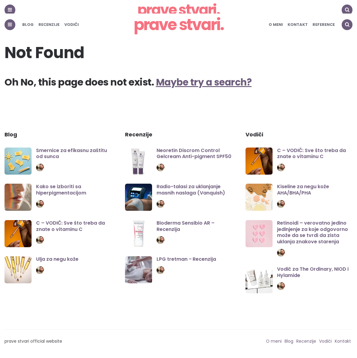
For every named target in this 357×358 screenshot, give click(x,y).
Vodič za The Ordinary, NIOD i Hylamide (313, 272)
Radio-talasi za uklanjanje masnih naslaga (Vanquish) (191, 189)
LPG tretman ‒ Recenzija (186, 259)
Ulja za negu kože (57, 259)
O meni (276, 24)
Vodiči (71, 24)
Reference (324, 24)
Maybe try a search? (205, 82)
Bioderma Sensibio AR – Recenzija (186, 226)
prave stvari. (179, 25)
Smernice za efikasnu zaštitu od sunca (71, 153)
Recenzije (49, 24)
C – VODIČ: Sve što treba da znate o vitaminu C (70, 226)
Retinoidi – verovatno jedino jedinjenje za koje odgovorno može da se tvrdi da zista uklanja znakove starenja (312, 232)
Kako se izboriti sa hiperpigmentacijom (61, 189)
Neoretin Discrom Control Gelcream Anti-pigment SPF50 (194, 153)
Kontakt (298, 24)
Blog (28, 24)
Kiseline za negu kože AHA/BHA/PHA (303, 189)
